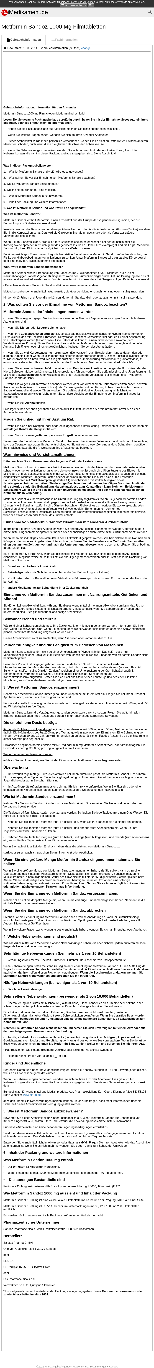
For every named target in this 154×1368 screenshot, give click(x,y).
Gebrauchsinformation (23, 40)
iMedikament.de (24, 12)
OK (91, 5)
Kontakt (113, 1366)
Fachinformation (64, 40)
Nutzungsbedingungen (59, 1366)
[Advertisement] (77, 78)
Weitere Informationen (73, 5)
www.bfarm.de (32, 1094)
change (86, 48)
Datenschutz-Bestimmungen (90, 1366)
